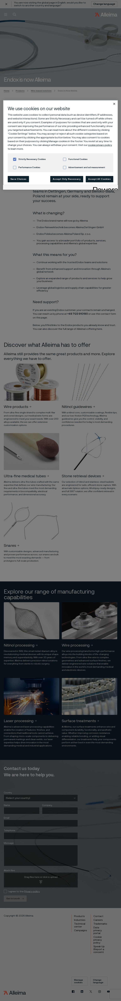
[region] (60, 145)
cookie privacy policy (100, 145)
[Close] (114, 103)
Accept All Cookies (99, 179)
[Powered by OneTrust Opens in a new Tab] (104, 188)
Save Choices (18, 179)
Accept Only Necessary (67, 179)
